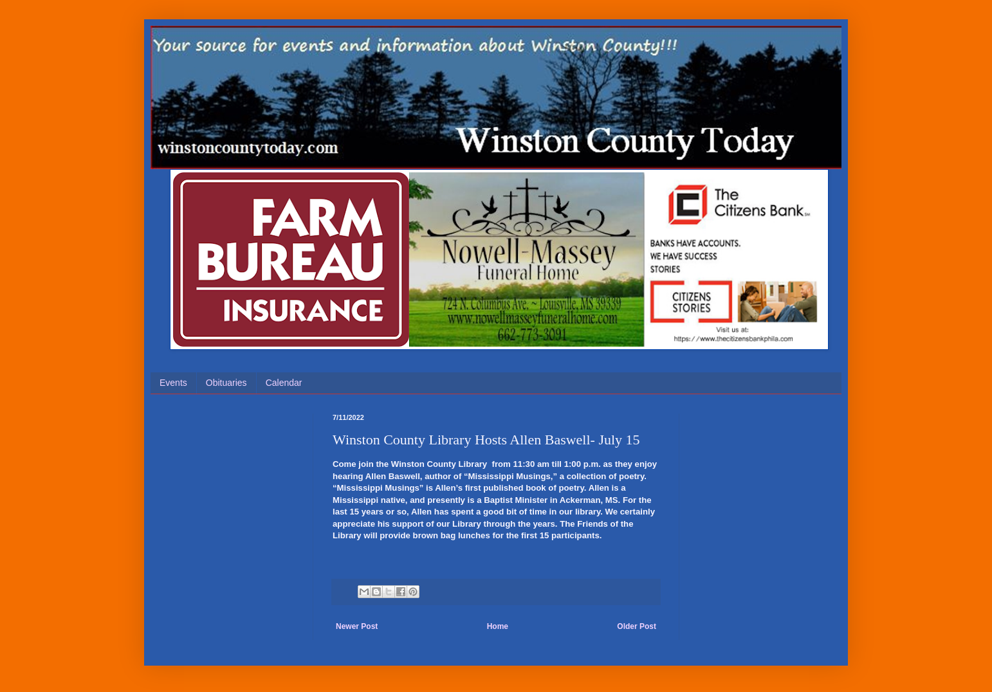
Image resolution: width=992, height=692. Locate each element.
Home (497, 626)
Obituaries (226, 383)
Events (173, 383)
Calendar (284, 383)
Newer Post (357, 626)
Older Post (636, 626)
